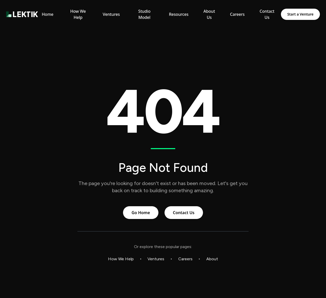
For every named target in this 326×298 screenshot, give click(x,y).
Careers (185, 258)
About (212, 258)
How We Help (121, 258)
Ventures (155, 258)
